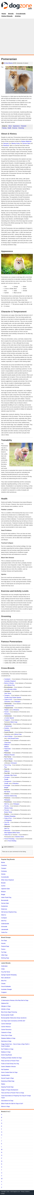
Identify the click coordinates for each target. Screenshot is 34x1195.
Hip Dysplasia (5, 1069)
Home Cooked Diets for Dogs (9, 1072)
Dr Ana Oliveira (8, 63)
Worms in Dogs (5, 1106)
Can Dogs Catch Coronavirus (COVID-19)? (13, 1020)
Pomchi (6, 711)
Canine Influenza (6, 1026)
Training (4, 128)
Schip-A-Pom (8, 818)
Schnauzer (14, 763)
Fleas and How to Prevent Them (10, 1060)
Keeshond (6, 145)
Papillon (6, 709)
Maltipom (6, 744)
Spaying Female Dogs (7, 1087)
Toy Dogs (3, 952)
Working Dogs (5, 958)
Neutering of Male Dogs (7, 1081)
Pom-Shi (6, 822)
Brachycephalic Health (7, 1015)
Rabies (3, 1084)
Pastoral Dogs (5, 946)
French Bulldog (12, 840)
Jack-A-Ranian (8, 736)
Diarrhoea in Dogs (6, 1041)
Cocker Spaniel (9, 718)
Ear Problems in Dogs (7, 1049)
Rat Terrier (7, 791)
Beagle (6, 787)
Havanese (7, 730)
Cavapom (7, 695)
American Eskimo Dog (10, 795)
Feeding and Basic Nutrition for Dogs (11, 1057)
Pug (5, 767)
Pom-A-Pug (7, 765)
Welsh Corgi (13, 722)
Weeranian (7, 830)
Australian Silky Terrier (10, 775)
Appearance (16, 126)
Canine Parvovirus (6, 1029)
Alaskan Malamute (26, 141)
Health (9, 128)
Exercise (14, 128)
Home (4, 14)
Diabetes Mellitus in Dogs (8, 1038)
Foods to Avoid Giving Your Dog (10, 1063)
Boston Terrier (8, 812)
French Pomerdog (9, 838)
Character (23, 126)
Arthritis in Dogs (5, 1009)
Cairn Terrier (7, 693)
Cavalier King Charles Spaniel (12, 697)
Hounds (3, 943)
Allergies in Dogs (6, 1006)
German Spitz (26, 143)
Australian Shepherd (10, 681)
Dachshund (8, 726)
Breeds (11, 14)
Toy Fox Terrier (8, 759)
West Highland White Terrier (12, 832)
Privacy (23, 1191)
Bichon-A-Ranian (9, 683)
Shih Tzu (6, 804)
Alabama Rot (4, 1003)
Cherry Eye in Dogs (6, 1035)
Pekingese (17, 701)
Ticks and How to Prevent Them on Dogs (12, 1092)
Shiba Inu (7, 771)
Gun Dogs (4, 940)
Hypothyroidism (5, 1075)
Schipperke (8, 820)
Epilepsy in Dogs (5, 1052)
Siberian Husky (15, 143)
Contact (3, 1193)
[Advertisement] (17, 37)
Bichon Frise (11, 685)
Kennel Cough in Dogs (7, 1078)
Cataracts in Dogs (6, 1032)
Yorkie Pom (7, 834)
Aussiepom (7, 679)
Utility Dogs (4, 955)
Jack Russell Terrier (13, 738)
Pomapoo (7, 777)
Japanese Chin (9, 705)
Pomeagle (7, 785)
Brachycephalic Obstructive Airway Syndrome (13, 1018)
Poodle (6, 779)
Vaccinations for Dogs (7, 1100)
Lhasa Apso (7, 742)
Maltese (6, 746)
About (10, 126)
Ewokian (6, 728)
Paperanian (7, 748)
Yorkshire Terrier (19, 836)
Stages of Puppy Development (9, 1090)
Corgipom (7, 720)
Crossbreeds (20, 14)
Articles (18, 16)
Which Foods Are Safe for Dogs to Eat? (12, 1103)
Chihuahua (7, 701)
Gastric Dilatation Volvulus (8, 1066)
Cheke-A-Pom (8, 699)
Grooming (21, 128)
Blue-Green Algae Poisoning (9, 1012)
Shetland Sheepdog (9, 816)
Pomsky (6, 806)
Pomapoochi (7, 781)
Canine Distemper (6, 1023)
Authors (27, 1191)
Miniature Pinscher (9, 754)
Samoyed (6, 143)
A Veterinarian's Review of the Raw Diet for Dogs (14, 1000)
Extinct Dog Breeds (6, 1055)
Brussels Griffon (12, 689)
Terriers (3, 949)
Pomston (6, 810)
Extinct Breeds (7, 16)
